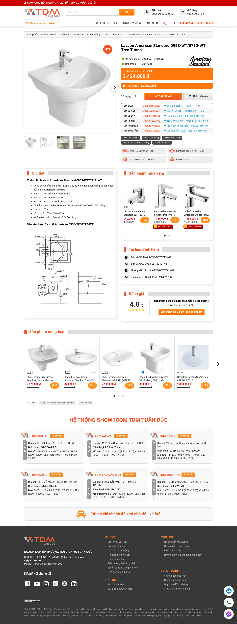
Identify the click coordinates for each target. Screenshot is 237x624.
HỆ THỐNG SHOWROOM (127, 23)
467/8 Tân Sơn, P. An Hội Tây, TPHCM (184, 111)
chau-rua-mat (85, 403)
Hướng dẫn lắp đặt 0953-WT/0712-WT (152, 270)
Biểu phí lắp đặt (172, 550)
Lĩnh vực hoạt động (118, 550)
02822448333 (205, 23)
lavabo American (58, 205)
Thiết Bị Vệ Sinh (48, 34)
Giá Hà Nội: (139, 85)
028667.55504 (151, 111)
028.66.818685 (151, 115)
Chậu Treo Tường (91, 34)
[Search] (126, 12)
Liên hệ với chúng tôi (119, 571)
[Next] (114, 87)
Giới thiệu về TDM (117, 541)
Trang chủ (32, 34)
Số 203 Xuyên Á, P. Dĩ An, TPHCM (182, 106)
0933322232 (186, 23)
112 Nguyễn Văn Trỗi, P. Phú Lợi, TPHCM (186, 125)
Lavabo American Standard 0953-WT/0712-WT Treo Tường (156, 34)
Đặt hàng (163, 96)
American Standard (54, 189)
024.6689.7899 (151, 120)
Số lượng (126, 96)
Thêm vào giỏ (198, 96)
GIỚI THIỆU (102, 23)
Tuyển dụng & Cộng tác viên (123, 567)
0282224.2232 (151, 130)
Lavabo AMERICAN (172, 138)
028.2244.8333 (151, 106)
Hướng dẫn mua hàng (176, 541)
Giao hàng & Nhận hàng (177, 588)
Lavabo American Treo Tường (136, 142)
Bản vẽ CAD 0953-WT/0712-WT (149, 263)
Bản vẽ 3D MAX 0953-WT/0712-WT (151, 257)
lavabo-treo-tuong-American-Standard (57, 403)
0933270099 (193, 450)
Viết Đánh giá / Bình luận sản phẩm (181, 311)
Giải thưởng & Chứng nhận (122, 563)
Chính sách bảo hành (175, 580)
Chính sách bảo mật (175, 575)
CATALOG (152, 23)
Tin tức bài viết (116, 584)
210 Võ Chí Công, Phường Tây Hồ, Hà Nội (186, 120)
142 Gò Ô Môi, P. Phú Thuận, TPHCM (184, 115)
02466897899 (177, 450)
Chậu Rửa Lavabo (69, 34)
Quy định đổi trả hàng (176, 584)
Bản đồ (57, 436)
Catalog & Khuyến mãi (120, 588)
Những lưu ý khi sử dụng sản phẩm (183, 554)
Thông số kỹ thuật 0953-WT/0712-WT (152, 277)
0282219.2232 (151, 125)
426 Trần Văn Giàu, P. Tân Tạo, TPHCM (185, 130)
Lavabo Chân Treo (113, 34)
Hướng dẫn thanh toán (176, 546)
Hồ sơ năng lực (116, 559)
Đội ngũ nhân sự (117, 546)
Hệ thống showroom (119, 554)
